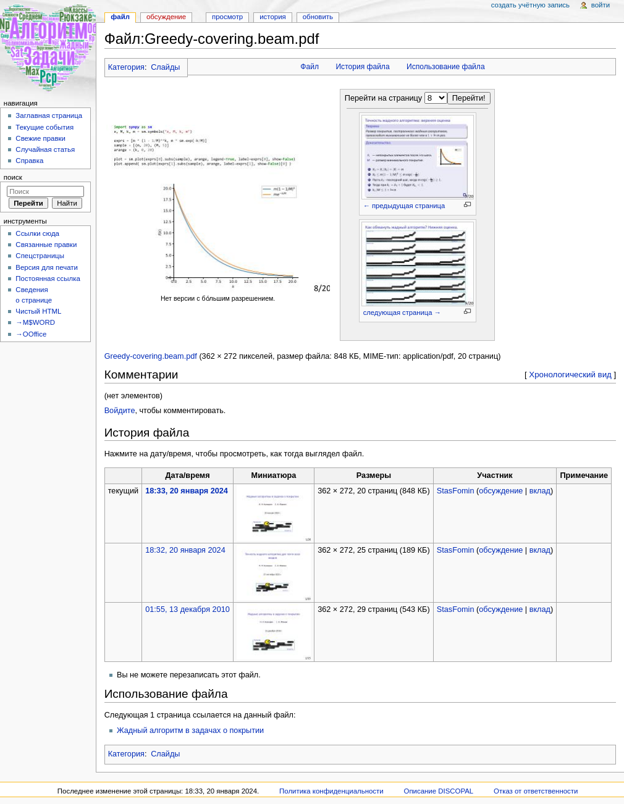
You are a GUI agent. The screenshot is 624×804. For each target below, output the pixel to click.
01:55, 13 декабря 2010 (187, 609)
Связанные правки (46, 244)
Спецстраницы (39, 255)
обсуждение (501, 491)
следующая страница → (402, 312)
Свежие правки (40, 138)
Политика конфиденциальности (331, 791)
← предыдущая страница (404, 205)
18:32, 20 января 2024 (185, 550)
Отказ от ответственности (536, 791)
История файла (362, 66)
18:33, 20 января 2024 (186, 491)
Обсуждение (166, 16)
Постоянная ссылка (47, 278)
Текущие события (44, 127)
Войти (600, 5)
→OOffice (30, 334)
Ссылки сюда (37, 233)
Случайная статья (45, 149)
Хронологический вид (570, 374)
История (272, 16)
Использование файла (446, 66)
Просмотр (227, 16)
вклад (539, 491)
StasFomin (455, 491)
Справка (29, 160)
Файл (309, 66)
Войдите (119, 410)
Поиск (13, 177)
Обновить (318, 16)
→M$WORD (35, 322)
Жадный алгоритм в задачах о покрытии (190, 730)
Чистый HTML (38, 311)
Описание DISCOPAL (439, 791)
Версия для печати (46, 267)
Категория (126, 67)
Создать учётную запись (530, 5)
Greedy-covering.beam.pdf (150, 356)
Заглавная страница (48, 115)
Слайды (165, 67)
